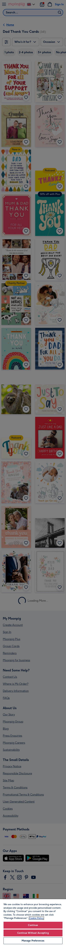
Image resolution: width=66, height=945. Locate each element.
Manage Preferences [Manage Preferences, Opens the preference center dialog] (33, 940)
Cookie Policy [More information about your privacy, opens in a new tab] (36, 918)
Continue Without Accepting (33, 933)
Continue (33, 925)
